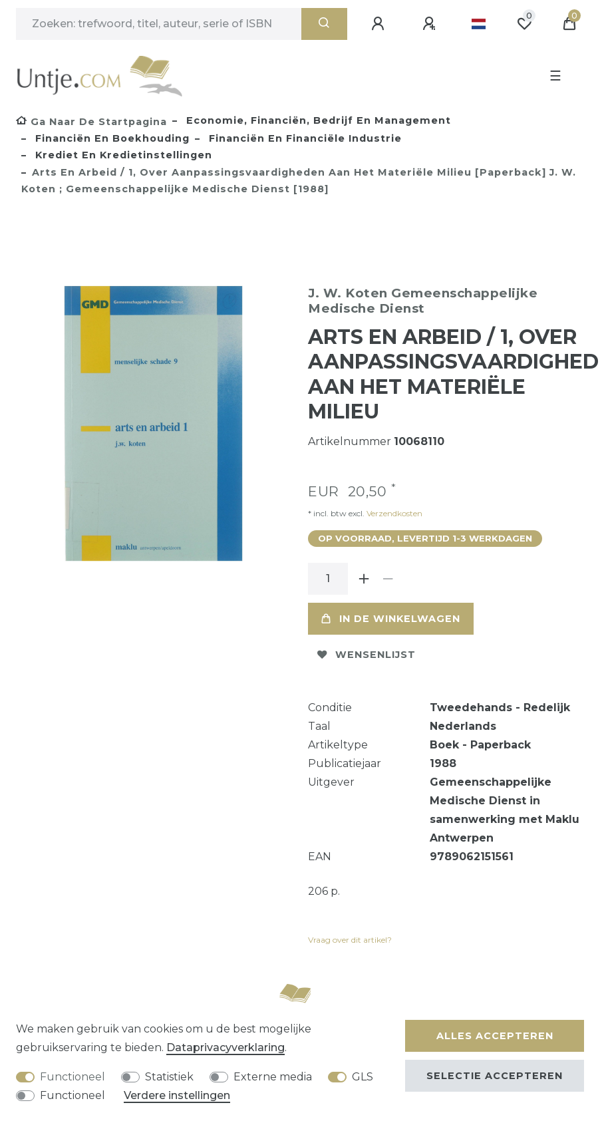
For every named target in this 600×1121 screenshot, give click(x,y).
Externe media (272, 1076)
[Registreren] (431, 24)
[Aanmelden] (379, 24)
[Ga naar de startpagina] (91, 122)
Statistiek (169, 1076)
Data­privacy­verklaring (225, 1047)
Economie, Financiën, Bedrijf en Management (317, 120)
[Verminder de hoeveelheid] (388, 579)
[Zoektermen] (158, 24)
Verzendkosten (393, 513)
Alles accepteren (494, 1036)
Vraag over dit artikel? (350, 940)
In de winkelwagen (390, 619)
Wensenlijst (366, 655)
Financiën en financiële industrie (304, 138)
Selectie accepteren (494, 1076)
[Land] (479, 24)
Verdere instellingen (177, 1095)
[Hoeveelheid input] (328, 579)
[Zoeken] (324, 24)
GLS (362, 1076)
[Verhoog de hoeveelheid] (364, 579)
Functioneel (72, 1076)
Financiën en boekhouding (111, 138)
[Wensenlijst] (524, 24)
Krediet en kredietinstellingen (122, 155)
